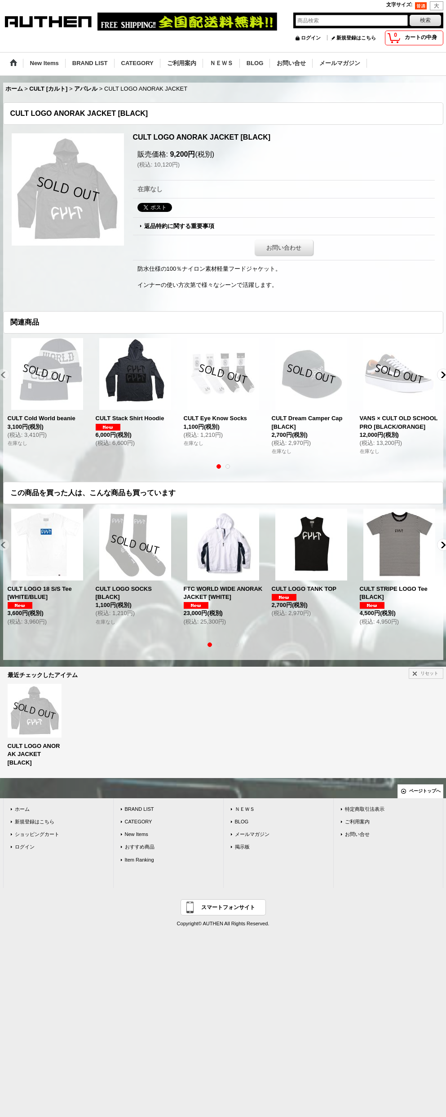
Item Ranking (139, 859)
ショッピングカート (37, 834)
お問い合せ (357, 834)
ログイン (311, 37)
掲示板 (242, 846)
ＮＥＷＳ (245, 809)
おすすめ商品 (140, 846)
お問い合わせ (283, 247)
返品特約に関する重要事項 (179, 226)
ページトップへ (425, 790)
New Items (136, 834)
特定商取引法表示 (364, 809)
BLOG (242, 821)
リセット (429, 673)
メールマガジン (252, 834)
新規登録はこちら (356, 37)
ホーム (22, 809)
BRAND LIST (139, 809)
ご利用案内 (357, 821)
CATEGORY (138, 821)
